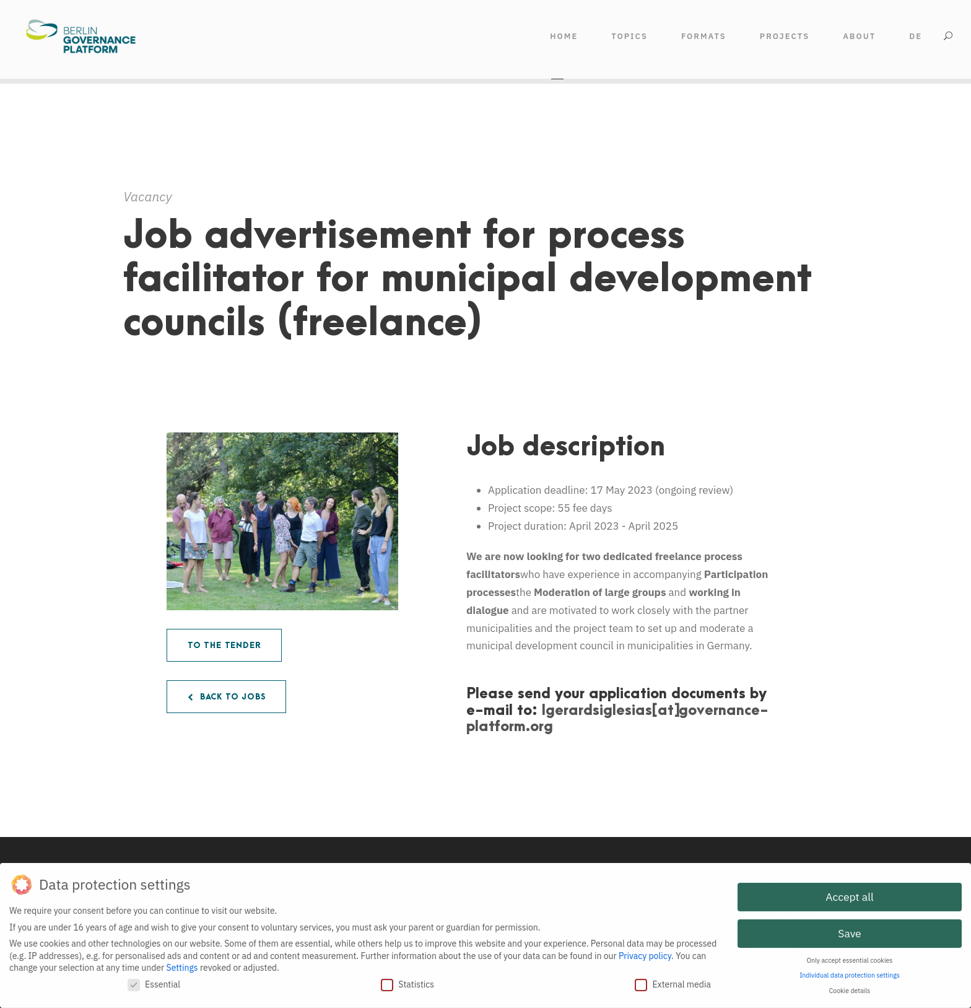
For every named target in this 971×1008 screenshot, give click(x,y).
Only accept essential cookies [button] (850, 956)
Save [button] (849, 929)
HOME (564, 36)
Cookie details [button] (849, 986)
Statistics (407, 980)
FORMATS (703, 36)
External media (673, 980)
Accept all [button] (849, 892)
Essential (154, 980)
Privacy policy (645, 951)
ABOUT (859, 36)
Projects (784, 36)
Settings (182, 963)
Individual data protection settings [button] (849, 970)
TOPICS (629, 36)
